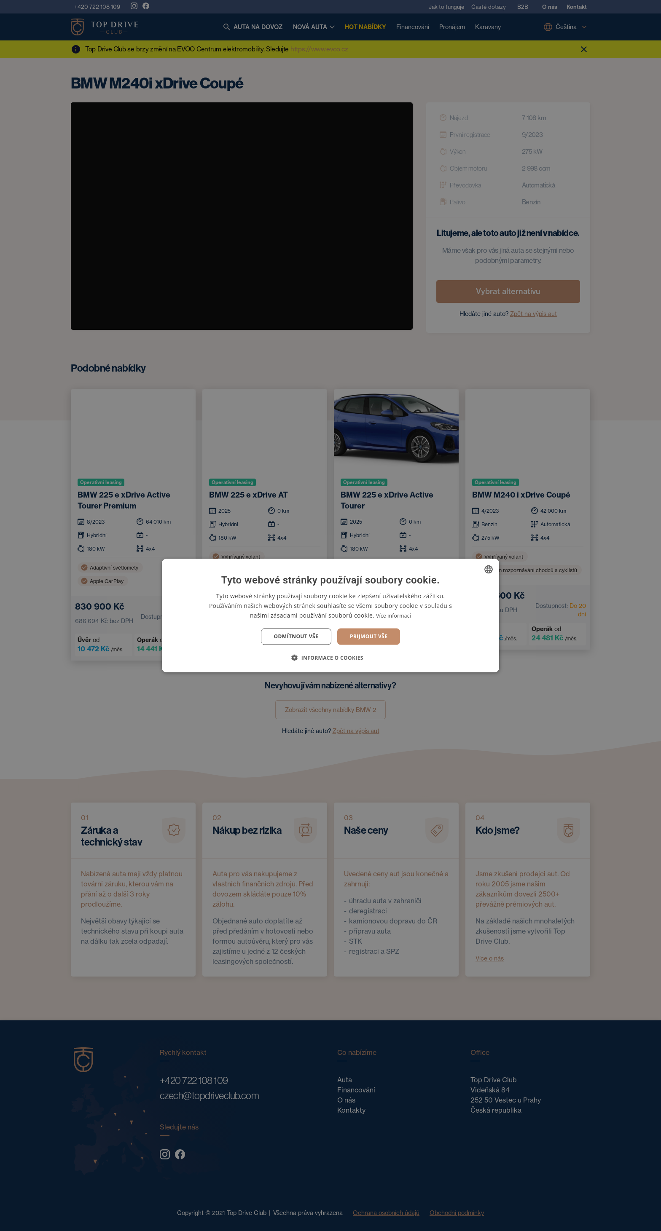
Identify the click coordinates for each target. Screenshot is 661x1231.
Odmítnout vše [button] (296, 636)
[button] (330, 657)
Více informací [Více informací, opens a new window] (393, 615)
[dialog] (330, 615)
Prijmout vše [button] (368, 636)
